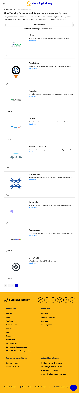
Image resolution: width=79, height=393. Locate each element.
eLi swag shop (46, 325)
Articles (9, 314)
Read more (33, 41)
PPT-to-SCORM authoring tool (18, 351)
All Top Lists (10, 340)
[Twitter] (46, 300)
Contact (44, 321)
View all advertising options (54, 374)
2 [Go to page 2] (12, 286)
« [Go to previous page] (5, 286)
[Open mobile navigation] (3, 3)
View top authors (12, 367)
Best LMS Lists (11, 343)
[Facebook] (40, 300)
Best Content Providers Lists (16, 347)
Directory (12, 9)
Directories (10, 336)
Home (6, 9)
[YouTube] (59, 300)
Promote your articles (49, 370)
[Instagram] (72, 300)
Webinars (9, 321)
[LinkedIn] (53, 300)
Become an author (13, 363)
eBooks (8, 317)
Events (8, 328)
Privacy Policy (27, 387)
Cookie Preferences (42, 387)
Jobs (7, 332)
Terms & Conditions (11, 387)
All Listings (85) (39, 24)
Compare (9, 56)
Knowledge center (48, 317)
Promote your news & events (52, 367)
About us (44, 314)
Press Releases (11, 325)
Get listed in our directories (51, 363)
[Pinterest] (66, 300)
